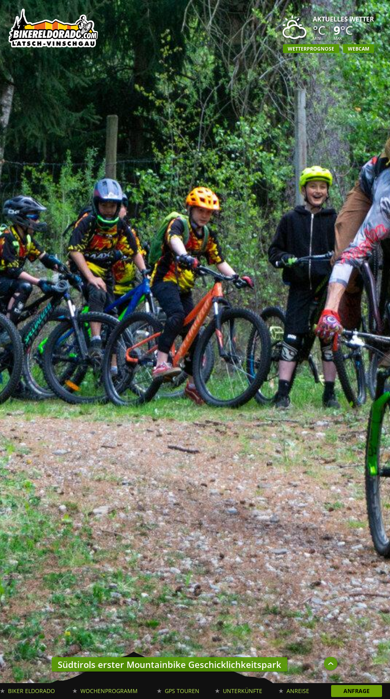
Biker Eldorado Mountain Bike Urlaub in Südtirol (53, 30)
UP (330, 663)
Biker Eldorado (31, 691)
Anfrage (356, 691)
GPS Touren (182, 691)
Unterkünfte (242, 691)
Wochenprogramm (109, 691)
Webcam (358, 48)
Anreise (298, 691)
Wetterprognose (311, 48)
